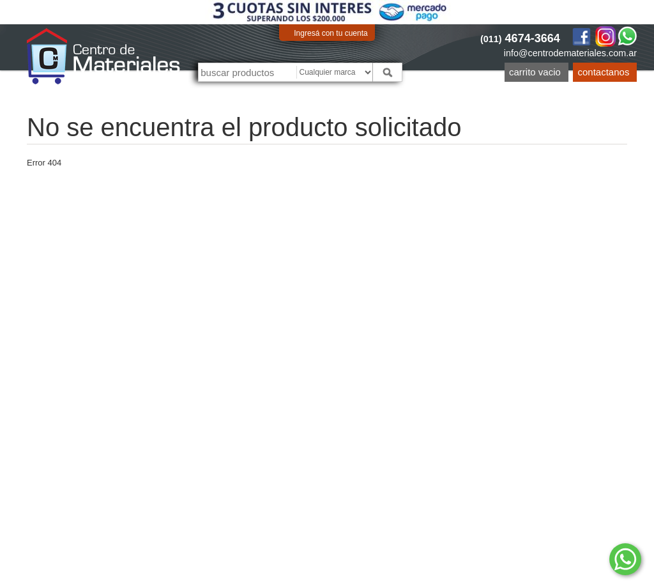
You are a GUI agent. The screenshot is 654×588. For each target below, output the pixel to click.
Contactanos (604, 71)
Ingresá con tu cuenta (330, 33)
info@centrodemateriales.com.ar (570, 53)
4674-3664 (520, 38)
